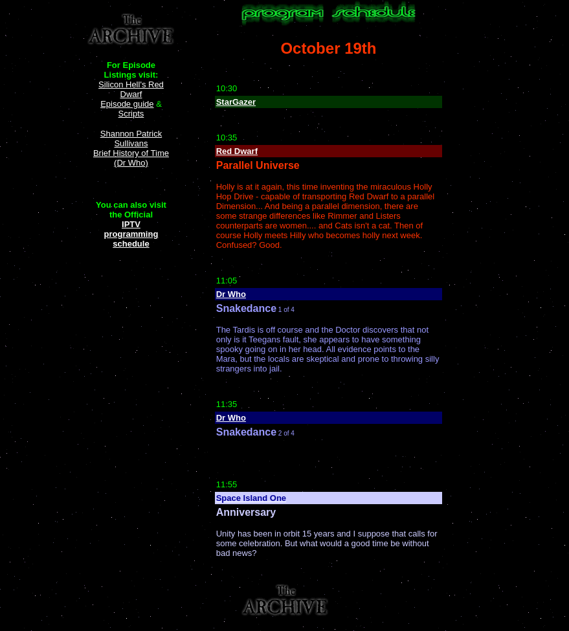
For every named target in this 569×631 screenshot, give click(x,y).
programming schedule (131, 239)
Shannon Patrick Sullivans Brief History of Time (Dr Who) (131, 148)
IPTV (131, 224)
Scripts (131, 113)
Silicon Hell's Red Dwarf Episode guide (131, 94)
